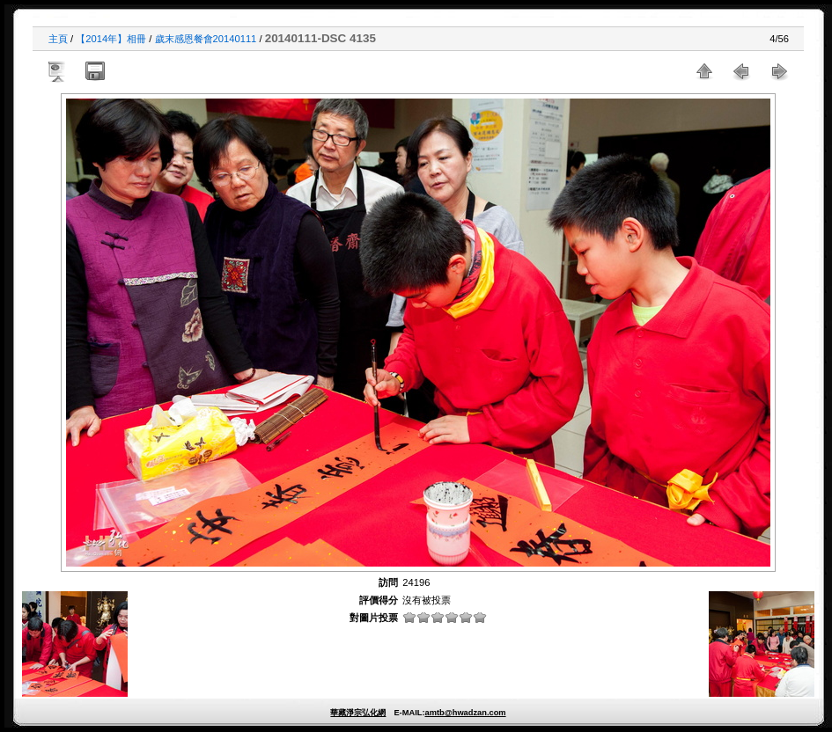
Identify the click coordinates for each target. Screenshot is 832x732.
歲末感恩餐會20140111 (206, 38)
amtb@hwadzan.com (464, 712)
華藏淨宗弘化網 (358, 712)
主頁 (58, 38)
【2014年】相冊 (111, 38)
